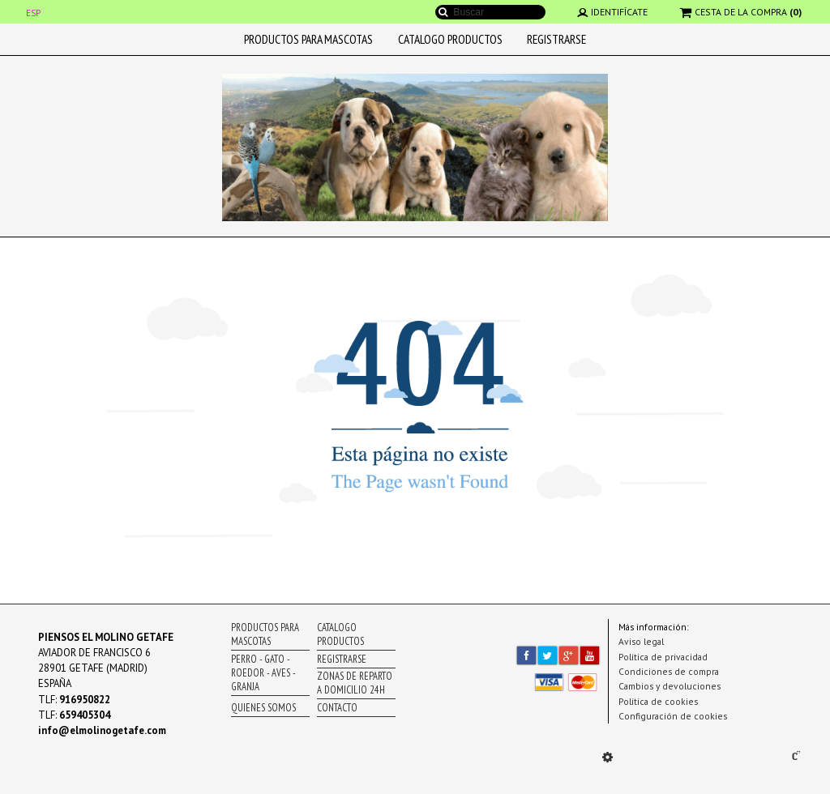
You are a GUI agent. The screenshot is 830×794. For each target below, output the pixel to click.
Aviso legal (641, 641)
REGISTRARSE (556, 39)
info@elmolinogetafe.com (102, 730)
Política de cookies (658, 701)
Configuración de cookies (672, 716)
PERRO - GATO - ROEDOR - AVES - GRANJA (263, 673)
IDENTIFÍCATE (612, 12)
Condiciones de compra (668, 671)
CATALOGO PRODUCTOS (450, 39)
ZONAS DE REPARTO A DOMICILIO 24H (354, 683)
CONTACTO (337, 708)
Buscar (443, 12)
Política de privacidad (663, 657)
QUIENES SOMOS (263, 708)
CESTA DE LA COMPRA (741, 12)
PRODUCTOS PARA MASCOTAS (308, 39)
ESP (33, 13)
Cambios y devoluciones (669, 686)
